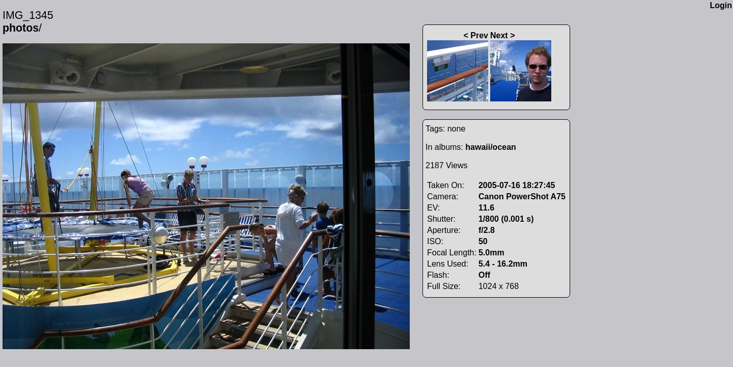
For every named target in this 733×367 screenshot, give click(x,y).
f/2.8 (486, 230)
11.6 (486, 207)
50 (483, 241)
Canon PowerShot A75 (522, 196)
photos (21, 28)
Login (721, 5)
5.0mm (491, 252)
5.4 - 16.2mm (502, 263)
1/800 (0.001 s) (506, 219)
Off (484, 275)
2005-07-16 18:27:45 (516, 185)
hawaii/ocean (490, 147)
